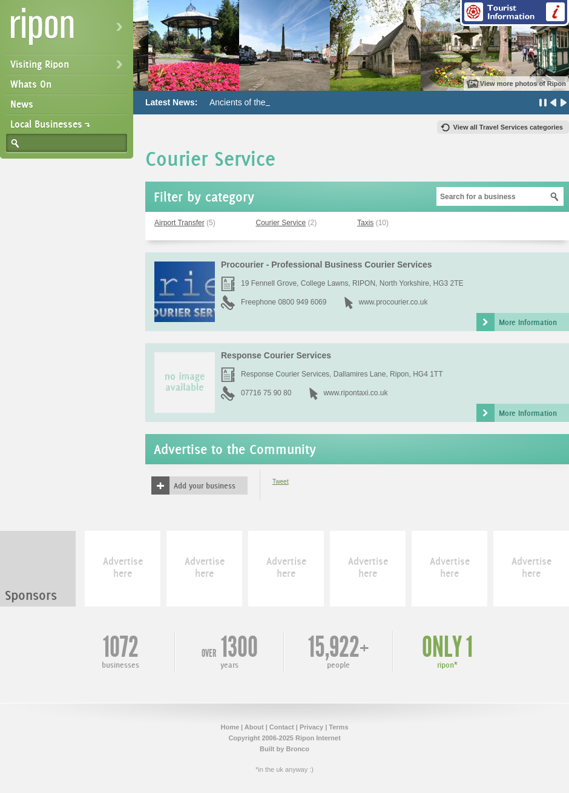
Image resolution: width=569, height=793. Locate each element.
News (21, 104)
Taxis (365, 223)
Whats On (30, 84)
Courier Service (281, 223)
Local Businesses (46, 124)
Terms (338, 727)
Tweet (280, 481)
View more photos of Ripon (523, 83)
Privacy (311, 727)
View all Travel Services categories (508, 127)
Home (229, 727)
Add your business (204, 485)
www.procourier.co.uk (392, 302)
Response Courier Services (276, 355)
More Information (528, 322)
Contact (281, 727)
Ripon (69, 30)
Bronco (297, 748)
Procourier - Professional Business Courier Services (326, 264)
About (254, 727)
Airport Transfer (179, 223)
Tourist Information (514, 13)
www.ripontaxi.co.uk (355, 393)
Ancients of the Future (250, 102)
